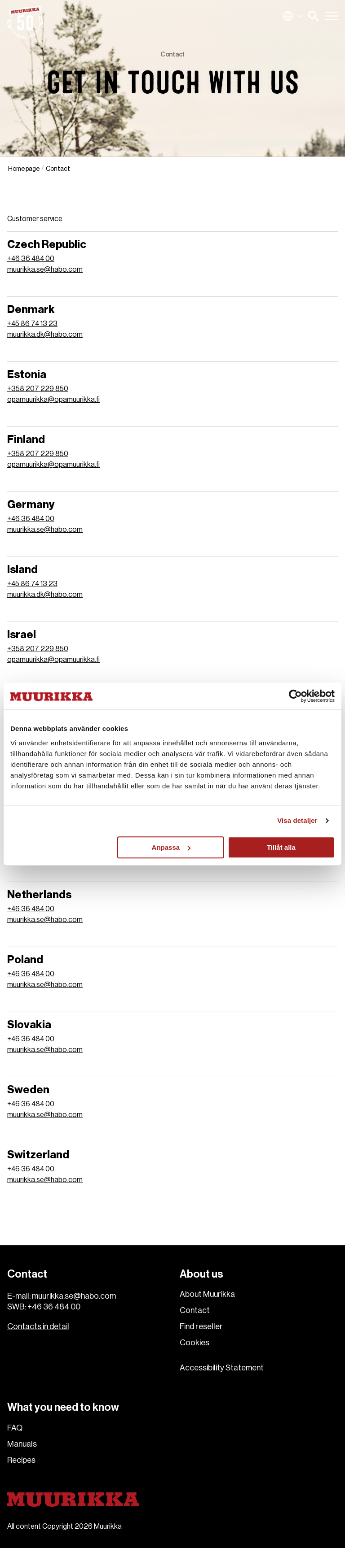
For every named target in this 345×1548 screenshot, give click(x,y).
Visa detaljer (297, 820)
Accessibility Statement (222, 1368)
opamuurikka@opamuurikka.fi (53, 399)
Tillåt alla (281, 847)
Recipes (21, 1460)
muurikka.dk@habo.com (45, 334)
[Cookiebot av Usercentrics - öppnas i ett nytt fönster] (295, 696)
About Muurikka (207, 1294)
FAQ (14, 1428)
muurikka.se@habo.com (45, 269)
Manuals (22, 1444)
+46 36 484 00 (30, 258)
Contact (195, 1310)
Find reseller (201, 1326)
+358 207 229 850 (37, 388)
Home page (24, 169)
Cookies (194, 1343)
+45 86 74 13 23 (32, 323)
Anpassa (171, 847)
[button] (313, 16)
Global (293, 16)
